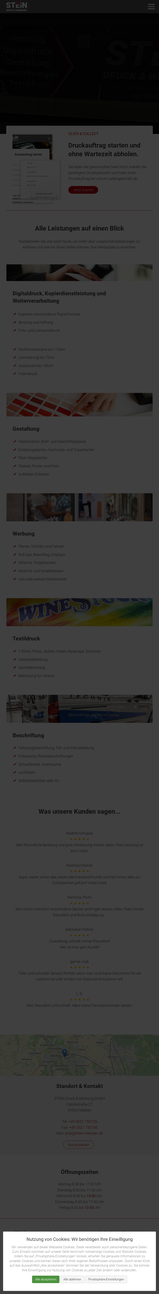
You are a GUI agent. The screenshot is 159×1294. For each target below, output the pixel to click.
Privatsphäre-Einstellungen (106, 1279)
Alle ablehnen (72, 1279)
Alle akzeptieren (45, 1279)
